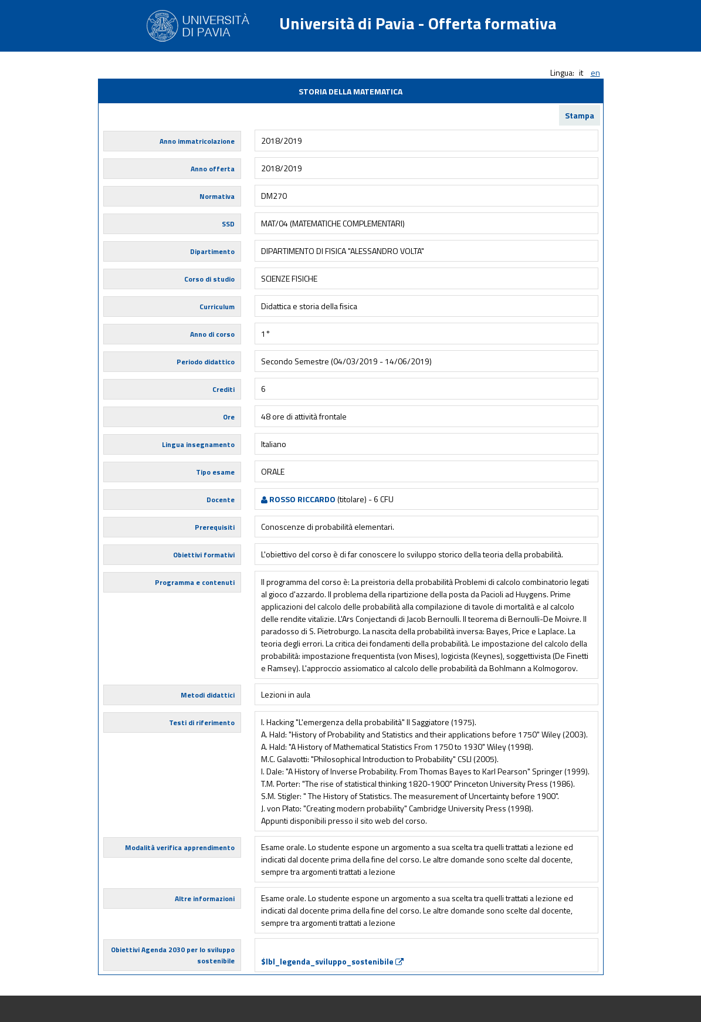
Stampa (579, 115)
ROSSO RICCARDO (298, 499)
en (595, 72)
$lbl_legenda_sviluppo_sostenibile (332, 961)
